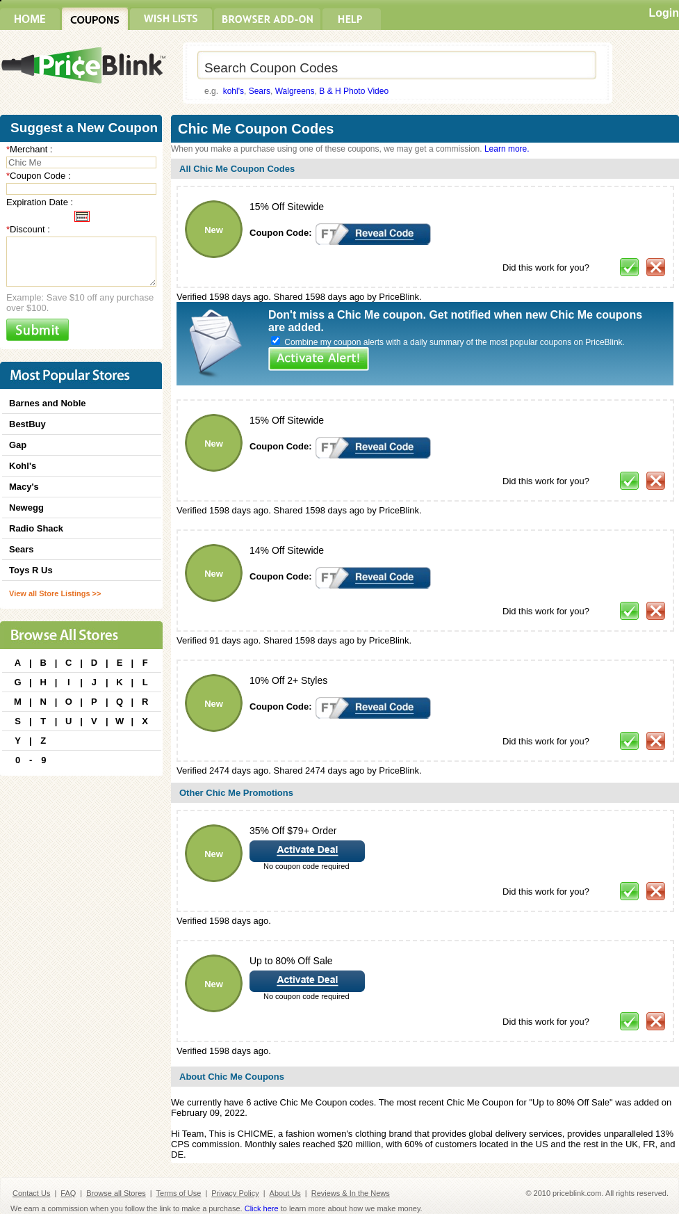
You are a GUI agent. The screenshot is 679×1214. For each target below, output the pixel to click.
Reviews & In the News (350, 1193)
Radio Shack (36, 528)
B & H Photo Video (353, 91)
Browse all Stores (116, 1193)
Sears (259, 91)
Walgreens (295, 91)
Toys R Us (31, 570)
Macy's (24, 486)
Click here (262, 1208)
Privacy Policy (235, 1193)
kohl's (233, 91)
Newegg (26, 507)
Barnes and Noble (47, 403)
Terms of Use (179, 1193)
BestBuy (27, 424)
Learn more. (507, 149)
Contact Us (31, 1193)
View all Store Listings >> (55, 593)
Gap (17, 445)
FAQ (68, 1193)
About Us (285, 1193)
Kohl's (22, 466)
